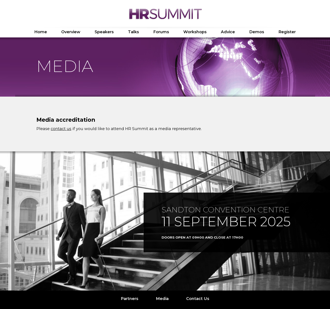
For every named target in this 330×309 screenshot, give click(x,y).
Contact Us (197, 298)
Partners (129, 298)
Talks (133, 31)
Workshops (195, 31)
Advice (228, 31)
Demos (256, 31)
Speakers (104, 31)
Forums (161, 31)
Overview (70, 31)
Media (162, 298)
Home (40, 31)
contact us (61, 128)
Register (287, 31)
